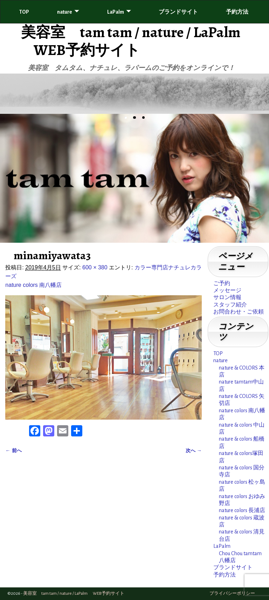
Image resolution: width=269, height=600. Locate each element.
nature (64, 12)
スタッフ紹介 (230, 305)
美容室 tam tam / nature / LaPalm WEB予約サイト (129, 41)
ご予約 (221, 283)
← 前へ (13, 450)
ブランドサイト (178, 12)
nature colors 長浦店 (242, 510)
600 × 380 (95, 267)
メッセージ (227, 290)
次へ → (194, 450)
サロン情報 (227, 297)
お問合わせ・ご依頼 (238, 312)
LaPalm (115, 12)
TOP (24, 12)
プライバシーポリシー (232, 593)
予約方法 (237, 12)
